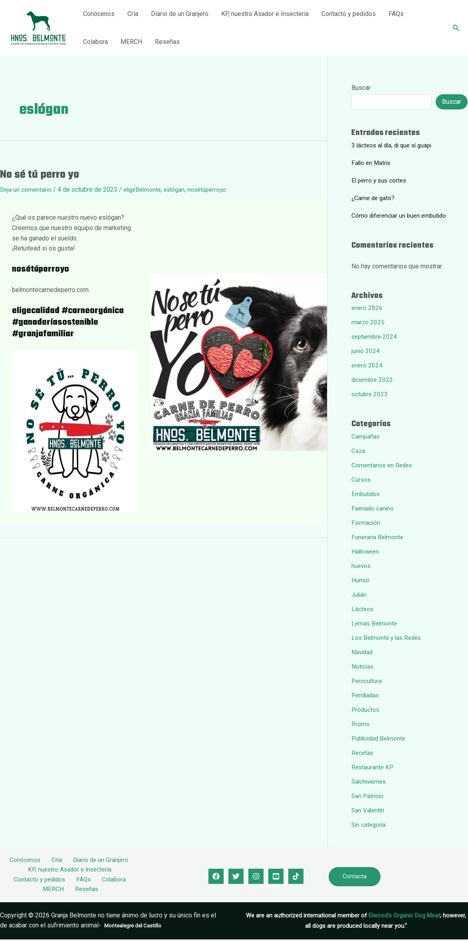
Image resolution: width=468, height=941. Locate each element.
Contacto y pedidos (348, 14)
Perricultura (367, 681)
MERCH (131, 42)
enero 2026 (367, 308)
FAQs (396, 14)
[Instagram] (256, 877)
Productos (366, 709)
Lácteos (362, 609)
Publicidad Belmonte (380, 738)
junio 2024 (365, 351)
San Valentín (368, 810)
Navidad (362, 652)
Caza (358, 451)
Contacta (355, 877)
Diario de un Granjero (179, 14)
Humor (360, 580)
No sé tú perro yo (39, 174)
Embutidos (366, 494)
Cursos (361, 479)
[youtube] (276, 877)
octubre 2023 (370, 394)
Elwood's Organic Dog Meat (404, 917)
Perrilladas (366, 695)
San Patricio (368, 796)
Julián (359, 594)
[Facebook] (216, 877)
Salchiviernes (370, 781)
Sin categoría (369, 824)
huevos (361, 566)
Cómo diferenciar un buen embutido (400, 215)
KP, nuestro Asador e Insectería (265, 14)
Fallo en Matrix (372, 163)
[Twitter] (236, 877)
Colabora (95, 42)
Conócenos (99, 14)
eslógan (180, 189)
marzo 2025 (368, 322)
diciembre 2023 (373, 379)
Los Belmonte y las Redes (388, 637)
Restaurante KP (373, 767)
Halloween (366, 551)
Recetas (363, 752)
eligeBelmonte (145, 189)
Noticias (363, 666)
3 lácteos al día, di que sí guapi (394, 145)
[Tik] (295, 877)
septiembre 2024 (375, 336)
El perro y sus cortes (380, 180)
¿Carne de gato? (374, 198)
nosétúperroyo (214, 189)
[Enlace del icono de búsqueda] (456, 28)
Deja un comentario (26, 189)
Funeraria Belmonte (378, 537)
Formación (366, 522)
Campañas (366, 436)
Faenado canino (373, 508)
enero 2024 (367, 365)
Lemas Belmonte (375, 623)
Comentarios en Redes (383, 465)
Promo (360, 724)
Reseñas (167, 42)
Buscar (361, 87)
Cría (132, 14)
